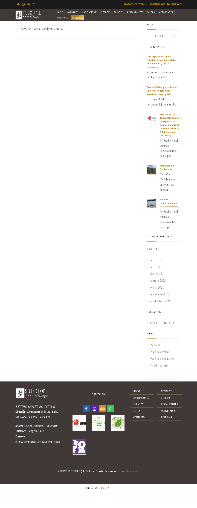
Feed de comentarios (162, 359)
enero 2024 (157, 287)
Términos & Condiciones (129, 471)
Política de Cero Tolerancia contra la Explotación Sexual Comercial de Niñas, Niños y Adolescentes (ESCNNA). (169, 125)
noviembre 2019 (159, 294)
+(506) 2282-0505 (35, 431)
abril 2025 (156, 274)
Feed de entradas (159, 352)
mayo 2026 (156, 260)
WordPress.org (158, 365)
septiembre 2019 (160, 301)
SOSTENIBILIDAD (157, 4)
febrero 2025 (158, 281)
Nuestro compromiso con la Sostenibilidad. (169, 203)
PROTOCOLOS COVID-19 (135, 4)
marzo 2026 (157, 267)
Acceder (155, 345)
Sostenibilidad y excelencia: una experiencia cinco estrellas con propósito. (162, 91)
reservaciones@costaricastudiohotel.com (37, 441)
